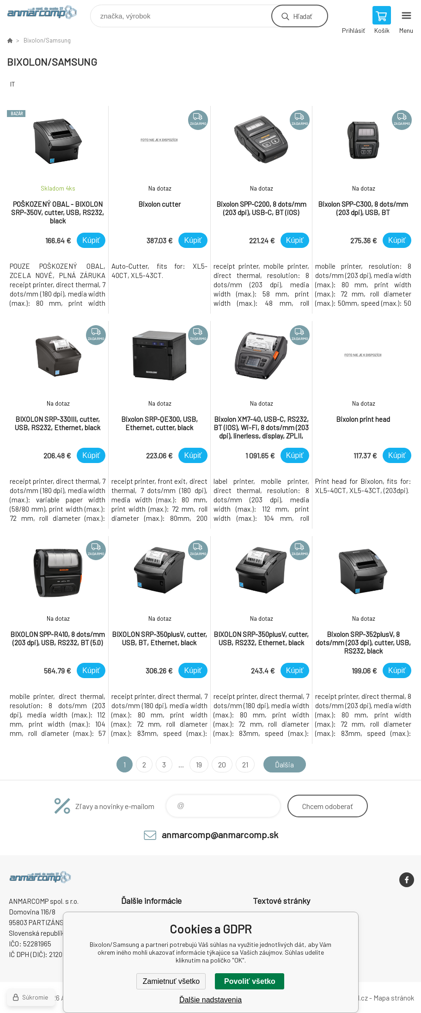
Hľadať (302, 16)
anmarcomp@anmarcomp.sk (220, 834)
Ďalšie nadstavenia (210, 1000)
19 (199, 764)
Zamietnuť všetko (171, 981)
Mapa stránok (393, 998)
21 (245, 764)
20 (222, 764)
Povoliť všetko (249, 981)
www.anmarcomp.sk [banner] (48, 13)
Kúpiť (91, 240)
